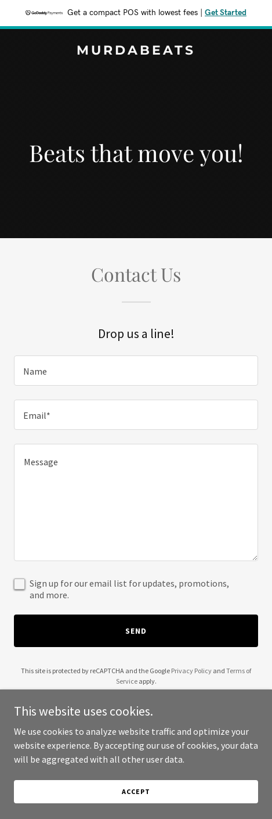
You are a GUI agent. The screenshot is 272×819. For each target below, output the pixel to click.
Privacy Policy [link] (191, 670)
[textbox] (136, 370)
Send (136, 631)
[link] (136, 51)
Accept (136, 791)
